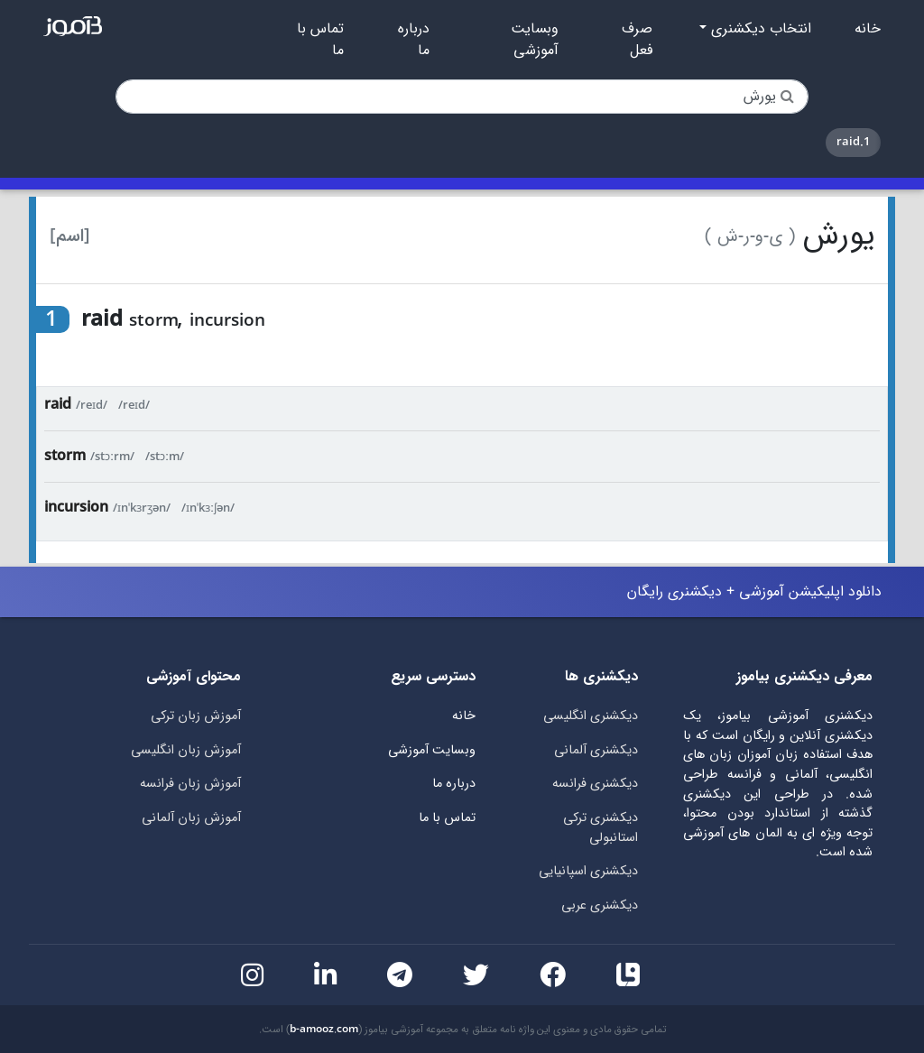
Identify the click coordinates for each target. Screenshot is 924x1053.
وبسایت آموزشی (535, 39)
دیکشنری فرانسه (595, 783)
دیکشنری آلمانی (596, 750)
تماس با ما (320, 39)
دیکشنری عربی (599, 905)
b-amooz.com (324, 1029)
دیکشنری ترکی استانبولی (600, 828)
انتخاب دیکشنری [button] (759, 29)
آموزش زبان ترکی (196, 716)
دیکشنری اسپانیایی (588, 871)
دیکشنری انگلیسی (590, 716)
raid (57, 404)
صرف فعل (637, 39)
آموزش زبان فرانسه (190, 783)
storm (65, 456)
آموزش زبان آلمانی (191, 818)
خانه (868, 29)
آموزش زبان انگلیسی (186, 750)
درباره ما (414, 39)
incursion (76, 507)
